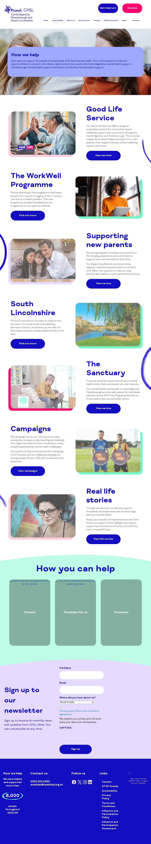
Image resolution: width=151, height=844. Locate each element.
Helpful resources (111, 20)
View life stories (103, 539)
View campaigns (28, 471)
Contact (136, 21)
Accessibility (109, 791)
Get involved (84, 21)
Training (97, 21)
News (124, 20)
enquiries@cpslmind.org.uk (47, 785)
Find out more (27, 215)
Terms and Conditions (108, 805)
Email (62, 683)
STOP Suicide (110, 786)
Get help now (108, 8)
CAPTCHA (65, 728)
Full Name (65, 668)
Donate (132, 8)
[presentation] (81, 736)
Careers (106, 782)
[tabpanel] (29, 612)
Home (46, 20)
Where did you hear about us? (77, 698)
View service (103, 284)
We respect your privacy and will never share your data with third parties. (80, 721)
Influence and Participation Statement (110, 825)
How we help (58, 21)
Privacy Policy (106, 797)
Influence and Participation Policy (110, 814)
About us (71, 21)
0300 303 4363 (40, 781)
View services (103, 156)
